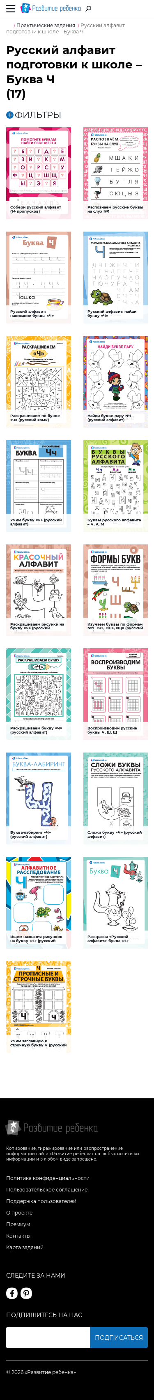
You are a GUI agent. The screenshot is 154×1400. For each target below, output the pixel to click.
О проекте (19, 1213)
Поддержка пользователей (41, 1201)
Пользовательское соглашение (46, 1190)
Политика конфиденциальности (48, 1178)
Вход (143, 9)
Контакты (18, 1236)
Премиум (18, 1224)
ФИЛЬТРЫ (34, 114)
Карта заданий (25, 1247)
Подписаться (119, 1337)
